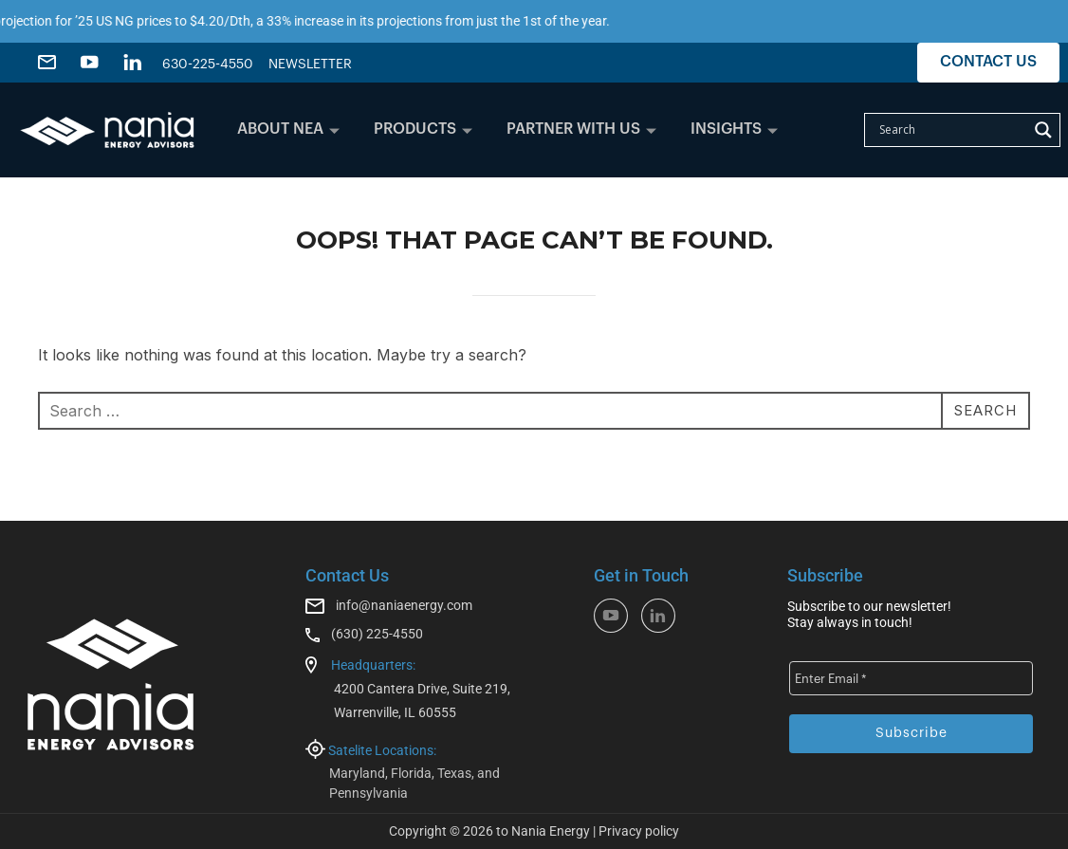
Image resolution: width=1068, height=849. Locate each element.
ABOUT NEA (288, 129)
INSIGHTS (734, 129)
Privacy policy (638, 831)
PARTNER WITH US (581, 129)
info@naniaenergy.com (404, 605)
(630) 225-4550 (377, 633)
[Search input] (950, 130)
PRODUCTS (423, 129)
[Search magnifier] (1043, 130)
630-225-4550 (207, 64)
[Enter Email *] (911, 678)
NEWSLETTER (310, 64)
